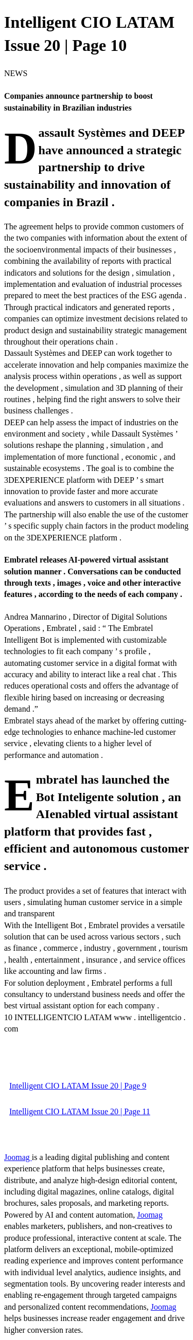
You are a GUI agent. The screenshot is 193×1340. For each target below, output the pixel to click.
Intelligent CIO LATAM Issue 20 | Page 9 (77, 1085)
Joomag (18, 1157)
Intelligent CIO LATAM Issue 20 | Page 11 (79, 1111)
